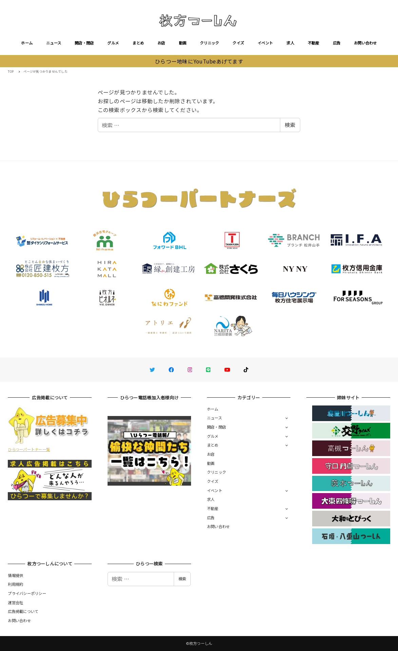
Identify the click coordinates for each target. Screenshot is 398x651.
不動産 (313, 43)
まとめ (138, 43)
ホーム (27, 43)
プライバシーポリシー (27, 593)
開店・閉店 (84, 43)
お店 (161, 43)
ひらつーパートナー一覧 (29, 449)
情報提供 (15, 575)
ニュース (53, 43)
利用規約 (15, 584)
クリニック (209, 43)
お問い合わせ (365, 43)
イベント (265, 43)
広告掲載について (23, 611)
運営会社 (15, 602)
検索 (290, 124)
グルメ (113, 43)
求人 (290, 43)
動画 (183, 43)
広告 (337, 43)
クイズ (238, 43)
